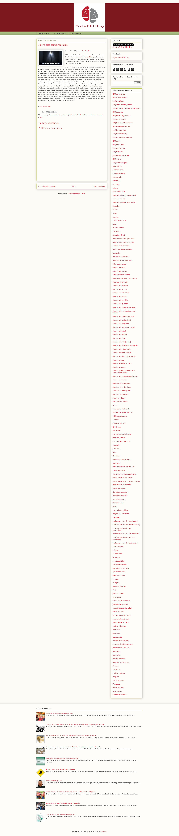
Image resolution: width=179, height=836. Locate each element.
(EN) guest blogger (119, 119)
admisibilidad (117, 166)
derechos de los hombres (121, 387)
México (115, 550)
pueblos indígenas (119, 626)
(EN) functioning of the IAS (122, 116)
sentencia (116, 651)
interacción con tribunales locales (124, 474)
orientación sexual (119, 575)
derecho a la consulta (120, 286)
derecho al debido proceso (82, 115)
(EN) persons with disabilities (123, 137)
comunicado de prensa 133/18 (84, 57)
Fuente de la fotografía (44, 106)
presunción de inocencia (121, 601)
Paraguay (116, 583)
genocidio (116, 445)
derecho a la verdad (120, 335)
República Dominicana (121, 640)
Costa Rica (116, 253)
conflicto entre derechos (121, 246)
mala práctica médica (120, 510)
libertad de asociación (120, 492)
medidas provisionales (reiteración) (125, 543)
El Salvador (117, 427)
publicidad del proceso (120, 622)
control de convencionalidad (122, 249)
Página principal (44, 33)
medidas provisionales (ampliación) (125, 521)
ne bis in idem (117, 554)
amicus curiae (117, 177)
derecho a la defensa (120, 289)
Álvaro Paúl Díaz (86, 51)
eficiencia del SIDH (119, 423)
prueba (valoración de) (121, 619)
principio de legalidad (120, 604)
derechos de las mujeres (121, 383)
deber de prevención (120, 271)
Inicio (74, 186)
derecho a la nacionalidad (122, 320)
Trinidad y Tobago (119, 673)
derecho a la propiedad (121, 324)
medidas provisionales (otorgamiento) (126, 534)
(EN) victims (117, 159)
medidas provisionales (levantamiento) (126, 525)
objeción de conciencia (121, 568)
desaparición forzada (120, 402)
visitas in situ (117, 691)
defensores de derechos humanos (125, 278)
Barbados (116, 206)
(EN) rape (116, 141)
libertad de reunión (119, 499)
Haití (114, 452)
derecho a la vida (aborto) (122, 342)
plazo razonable (118, 593)
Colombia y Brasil (119, 235)
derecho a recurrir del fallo (122, 353)
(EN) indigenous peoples (121, 126)
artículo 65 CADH (119, 192)
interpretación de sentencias (123, 478)
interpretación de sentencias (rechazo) (126, 481)
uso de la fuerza (118, 680)
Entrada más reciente (46, 186)
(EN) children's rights (120, 97)
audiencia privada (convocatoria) (124, 195)
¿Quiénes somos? (60, 33)
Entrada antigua (99, 186)
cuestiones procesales (120, 257)
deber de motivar (119, 268)
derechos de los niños (120, 394)
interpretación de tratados (122, 485)
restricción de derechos (121, 648)
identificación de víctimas (121, 459)
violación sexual (118, 688)
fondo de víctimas (119, 438)
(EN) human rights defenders (123, 123)
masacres (116, 517)
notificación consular (120, 565)
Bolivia (115, 210)
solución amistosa (119, 659)
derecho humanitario (120, 380)
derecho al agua (118, 360)
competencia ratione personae (123, 238)
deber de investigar (119, 264)
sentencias (116, 655)
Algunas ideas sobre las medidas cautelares (60, 769)
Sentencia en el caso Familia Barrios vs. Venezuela (63, 803)
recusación (116, 630)
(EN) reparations (118, 145)
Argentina (48, 115)
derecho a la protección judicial (63, 115)
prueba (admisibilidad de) (121, 615)
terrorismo (116, 669)
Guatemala (116, 449)
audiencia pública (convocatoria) (124, 202)
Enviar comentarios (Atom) (76, 194)
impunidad (116, 463)
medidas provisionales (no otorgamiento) (122, 529)
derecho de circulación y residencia (125, 376)
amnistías (116, 181)
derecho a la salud (119, 331)
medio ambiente (118, 546)
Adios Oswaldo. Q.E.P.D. (54, 781)
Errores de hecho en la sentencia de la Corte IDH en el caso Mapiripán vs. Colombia (73, 747)
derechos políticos (119, 398)
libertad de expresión (120, 496)
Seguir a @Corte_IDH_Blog (122, 47)
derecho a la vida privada (121, 349)
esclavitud (116, 430)
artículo (115, 188)
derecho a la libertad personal (123, 316)
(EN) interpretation (119, 130)
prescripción (117, 597)
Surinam (115, 666)
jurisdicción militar (119, 488)
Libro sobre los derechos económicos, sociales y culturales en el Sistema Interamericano (75, 724)
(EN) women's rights (120, 163)
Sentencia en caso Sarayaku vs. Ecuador (59, 713)
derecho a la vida (119, 338)
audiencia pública (119, 199)
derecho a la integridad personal (124, 307)
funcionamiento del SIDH (121, 441)
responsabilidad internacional (123, 644)
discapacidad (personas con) (123, 412)
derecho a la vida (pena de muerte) (125, 345)
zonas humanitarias (119, 695)
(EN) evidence (118, 112)
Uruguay (116, 677)
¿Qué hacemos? (76, 33)
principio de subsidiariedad (122, 608)
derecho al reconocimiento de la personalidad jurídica (124, 372)
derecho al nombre (119, 367)
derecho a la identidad (120, 300)
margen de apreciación (121, 514)
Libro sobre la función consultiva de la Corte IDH (62, 758)
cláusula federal (118, 228)
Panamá (115, 579)
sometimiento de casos (121, 662)
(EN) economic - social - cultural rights (126, 108)
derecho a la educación (121, 293)
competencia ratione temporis (123, 242)
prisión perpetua (118, 612)
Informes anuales (119, 470)
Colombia (116, 231)
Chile (114, 224)
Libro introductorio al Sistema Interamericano (60, 814)
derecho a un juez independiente (124, 356)
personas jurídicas (119, 586)
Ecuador (115, 420)
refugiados (116, 633)
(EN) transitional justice (121, 155)
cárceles (115, 217)
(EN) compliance (118, 101)
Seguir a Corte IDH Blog (121, 57)
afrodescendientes (119, 173)
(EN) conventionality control (122, 105)
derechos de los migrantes (122, 391)
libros (114, 506)
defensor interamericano (121, 275)
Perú (114, 590)
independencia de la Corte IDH (123, 467)
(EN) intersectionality (120, 134)
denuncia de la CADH (120, 282)
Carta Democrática (119, 220)
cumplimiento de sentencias (122, 260)
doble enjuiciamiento (120, 416)
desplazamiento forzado (121, 409)
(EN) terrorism (118, 152)
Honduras (116, 456)
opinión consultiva (119, 572)
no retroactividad (118, 561)
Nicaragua (116, 557)
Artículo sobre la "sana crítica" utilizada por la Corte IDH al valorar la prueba (71, 735)
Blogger (104, 831)
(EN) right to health (119, 148)
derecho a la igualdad (120, 304)
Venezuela (116, 684)
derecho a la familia (119, 296)
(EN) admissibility (119, 94)
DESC (115, 405)
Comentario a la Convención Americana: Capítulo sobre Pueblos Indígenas (70, 792)
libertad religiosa (118, 503)
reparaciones (117, 637)
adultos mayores (118, 170)
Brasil (115, 213)
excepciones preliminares (122, 434)
